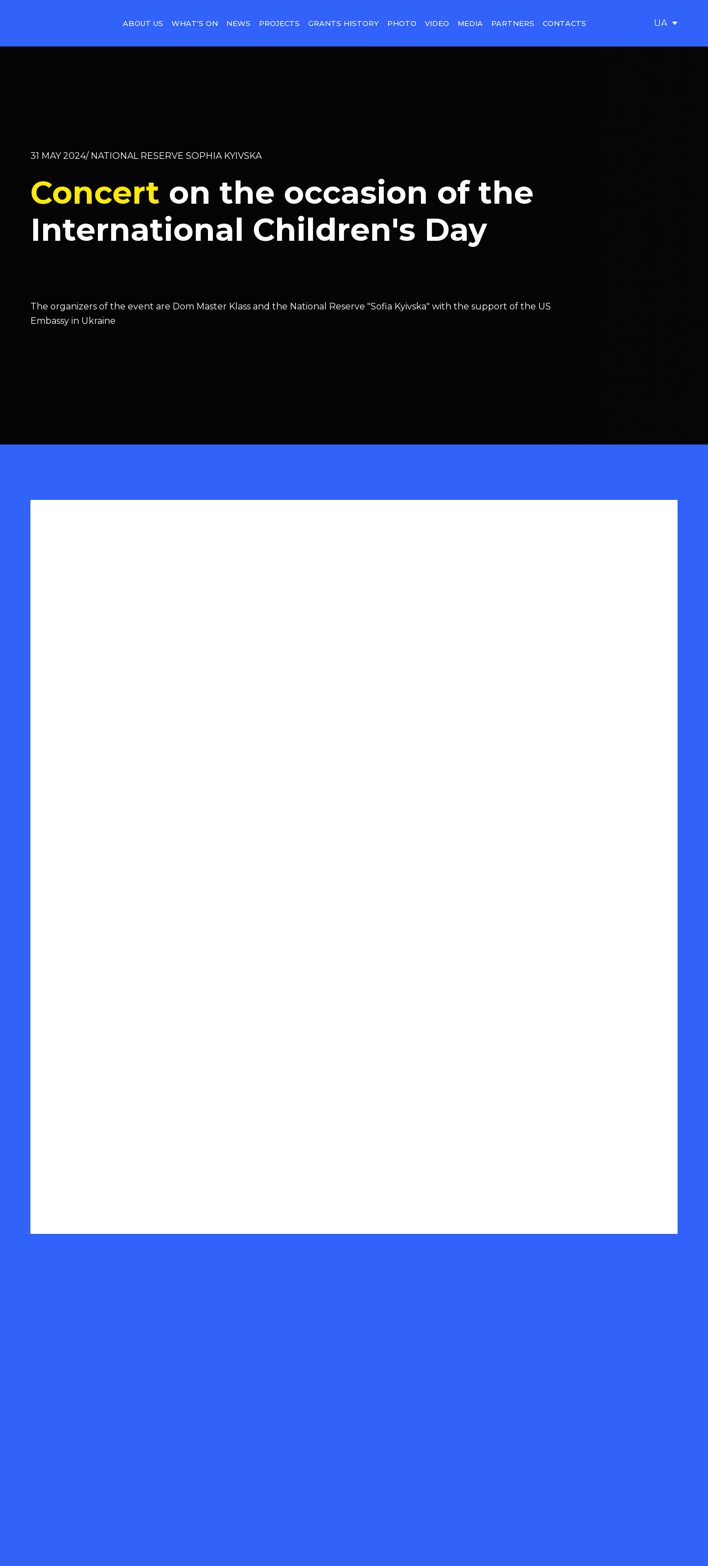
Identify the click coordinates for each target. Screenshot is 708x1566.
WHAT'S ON (194, 23)
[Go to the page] (56, 23)
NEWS (238, 23)
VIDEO (437, 23)
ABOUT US (143, 23)
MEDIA (470, 23)
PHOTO (402, 23)
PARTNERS (512, 23)
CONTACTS (564, 23)
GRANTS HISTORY (343, 23)
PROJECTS (279, 23)
